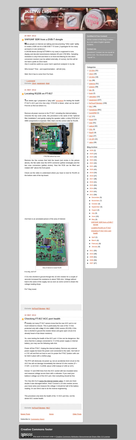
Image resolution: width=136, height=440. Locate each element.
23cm (34, 83)
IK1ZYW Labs (38, 11)
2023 (92, 160)
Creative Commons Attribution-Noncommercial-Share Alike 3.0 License (83, 437)
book (91, 93)
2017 (92, 179)
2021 (92, 166)
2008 (92, 260)
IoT (90, 116)
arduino (92, 87)
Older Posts (77, 414)
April (93, 237)
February (95, 244)
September (96, 207)
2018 (92, 176)
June (94, 216)
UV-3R (91, 139)
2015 (92, 185)
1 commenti (30, 81)
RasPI (91, 133)
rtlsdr (48, 83)
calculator (92, 97)
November (96, 201)
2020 (92, 169)
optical (91, 126)
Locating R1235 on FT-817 (38, 93)
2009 (92, 257)
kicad (91, 120)
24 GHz (92, 77)
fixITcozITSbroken (38, 309)
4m (90, 80)
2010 (92, 254)
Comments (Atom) (37, 419)
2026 (92, 150)
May (93, 219)
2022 (92, 163)
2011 (92, 251)
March (94, 240)
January (95, 247)
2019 (92, 173)
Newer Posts (25, 414)
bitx (90, 90)
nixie (91, 123)
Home (51, 414)
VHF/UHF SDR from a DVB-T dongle (44, 39)
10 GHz (92, 70)
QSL (90, 129)
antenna (92, 84)
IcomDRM (93, 113)
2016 (92, 182)
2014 (92, 188)
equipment (41, 83)
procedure (59, 101)
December (96, 197)
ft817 (48, 309)
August (94, 210)
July (93, 213)
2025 (92, 154)
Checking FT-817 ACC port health (42, 318)
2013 (92, 191)
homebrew (93, 110)
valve (91, 142)
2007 (92, 263)
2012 (92, 195)
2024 (92, 157)
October (95, 204)
